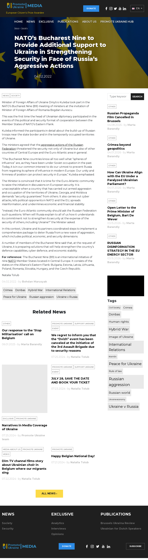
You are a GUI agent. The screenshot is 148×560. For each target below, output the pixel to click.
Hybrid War (35, 291)
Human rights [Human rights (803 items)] (119, 323)
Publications (68, 23)
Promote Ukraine (62, 325)
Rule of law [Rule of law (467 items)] (115, 373)
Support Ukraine (84, 325)
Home (18, 23)
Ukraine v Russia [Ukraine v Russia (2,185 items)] (123, 408)
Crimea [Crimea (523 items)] (127, 309)
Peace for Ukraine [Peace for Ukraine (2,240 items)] (125, 365)
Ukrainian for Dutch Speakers (121, 530)
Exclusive (46, 23)
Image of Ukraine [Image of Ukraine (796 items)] (121, 338)
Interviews (58, 530)
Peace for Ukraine (14, 298)
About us (89, 23)
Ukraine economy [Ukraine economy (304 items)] (117, 401)
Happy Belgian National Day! (73, 458)
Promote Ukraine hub (117, 23)
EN (136, 9)
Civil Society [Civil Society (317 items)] (114, 309)
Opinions (57, 536)
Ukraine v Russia (67, 298)
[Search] (119, 98)
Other (6, 325)
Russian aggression (41, 298)
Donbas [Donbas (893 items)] (114, 316)
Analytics (57, 525)
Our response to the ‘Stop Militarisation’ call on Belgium (21, 336)
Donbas (20, 291)
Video (6, 456)
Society (24, 30)
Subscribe (135, 548)
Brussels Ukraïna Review (118, 525)
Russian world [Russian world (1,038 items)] (119, 394)
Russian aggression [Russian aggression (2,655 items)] (119, 383)
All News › (49, 495)
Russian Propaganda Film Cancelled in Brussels (123, 118)
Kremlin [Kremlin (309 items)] (112, 358)
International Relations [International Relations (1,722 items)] (120, 349)
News (31, 23)
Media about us (11, 451)
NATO (12, 262)
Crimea (7, 291)
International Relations (60, 291)
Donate (91, 9)
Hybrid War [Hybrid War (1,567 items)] (119, 331)
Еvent (55, 330)
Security (8, 530)
